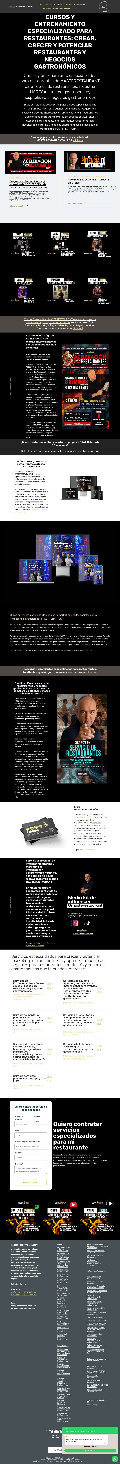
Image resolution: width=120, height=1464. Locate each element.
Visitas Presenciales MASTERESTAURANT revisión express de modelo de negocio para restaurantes (60, 321)
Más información (16, 206)
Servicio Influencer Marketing (61, 1402)
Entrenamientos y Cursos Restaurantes (63, 1249)
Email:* (18, 1130)
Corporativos (45, 9)
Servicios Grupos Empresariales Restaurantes (63, 1389)
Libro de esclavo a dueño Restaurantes (96, 1313)
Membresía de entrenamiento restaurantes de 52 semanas (63, 1352)
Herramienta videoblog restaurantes (96, 1309)
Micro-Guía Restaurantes (96, 1317)
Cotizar (105, 6)
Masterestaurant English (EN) (96, 1401)
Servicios (69, 5)
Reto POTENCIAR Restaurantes (93, 1381)
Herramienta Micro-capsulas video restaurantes (94, 1303)
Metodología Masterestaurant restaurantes (93, 1340)
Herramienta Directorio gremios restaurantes (96, 1287)
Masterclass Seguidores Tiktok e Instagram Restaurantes (96, 1329)
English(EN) (65, 9)
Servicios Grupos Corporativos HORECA (63, 1396)
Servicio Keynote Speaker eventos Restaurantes (64, 1408)
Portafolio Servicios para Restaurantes (62, 1359)
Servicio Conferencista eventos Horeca (63, 1365)
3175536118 (31, 1292)
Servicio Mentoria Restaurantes (64, 1414)
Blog (55, 9)
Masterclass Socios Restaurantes (94, 1335)
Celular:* (36, 1117)
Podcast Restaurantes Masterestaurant (95, 1346)
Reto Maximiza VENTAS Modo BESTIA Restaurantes (97, 1372)
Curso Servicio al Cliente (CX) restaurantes (63, 1312)
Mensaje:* (19, 1164)
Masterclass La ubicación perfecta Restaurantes (96, 1324)
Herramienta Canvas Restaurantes (95, 1282)
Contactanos (92, 1405)
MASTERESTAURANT (25, 7)
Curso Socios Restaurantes (62, 1318)
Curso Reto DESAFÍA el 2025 (63, 1307)
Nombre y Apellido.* (19, 1118)
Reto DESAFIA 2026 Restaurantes (94, 1367)
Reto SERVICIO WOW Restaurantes (94, 1390)
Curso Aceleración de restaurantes (63, 1323)
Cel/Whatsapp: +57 (19, 1292)
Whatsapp (60, 1450)
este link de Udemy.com (83, 650)
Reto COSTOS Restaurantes (92, 1377)
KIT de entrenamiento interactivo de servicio (95, 1350)
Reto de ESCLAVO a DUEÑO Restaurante (97, 1386)
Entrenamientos (46, 5)
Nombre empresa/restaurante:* (27, 1142)
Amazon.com (89, 850)
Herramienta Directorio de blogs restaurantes (97, 1291)
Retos (59, 5)
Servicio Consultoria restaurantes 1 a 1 (63, 1372)
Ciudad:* (18, 1153)
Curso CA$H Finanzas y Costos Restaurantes (62, 1336)
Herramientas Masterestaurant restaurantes (93, 1297)
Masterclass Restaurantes (97, 1320)
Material (80, 5)
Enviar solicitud (30, 1182)
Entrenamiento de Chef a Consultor (63, 1329)
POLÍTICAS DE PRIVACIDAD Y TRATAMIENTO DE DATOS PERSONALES (59, 1461)
